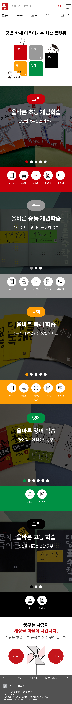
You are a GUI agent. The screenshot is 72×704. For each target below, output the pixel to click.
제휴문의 (20, 678)
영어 (49, 15)
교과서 (64, 15)
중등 (20, 15)
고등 (34, 15)
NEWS (16, 656)
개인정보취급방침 (50, 678)
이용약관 (33, 678)
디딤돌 (6, 6)
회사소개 (55, 656)
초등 (6, 15)
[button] (26, 161)
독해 (18, 65)
